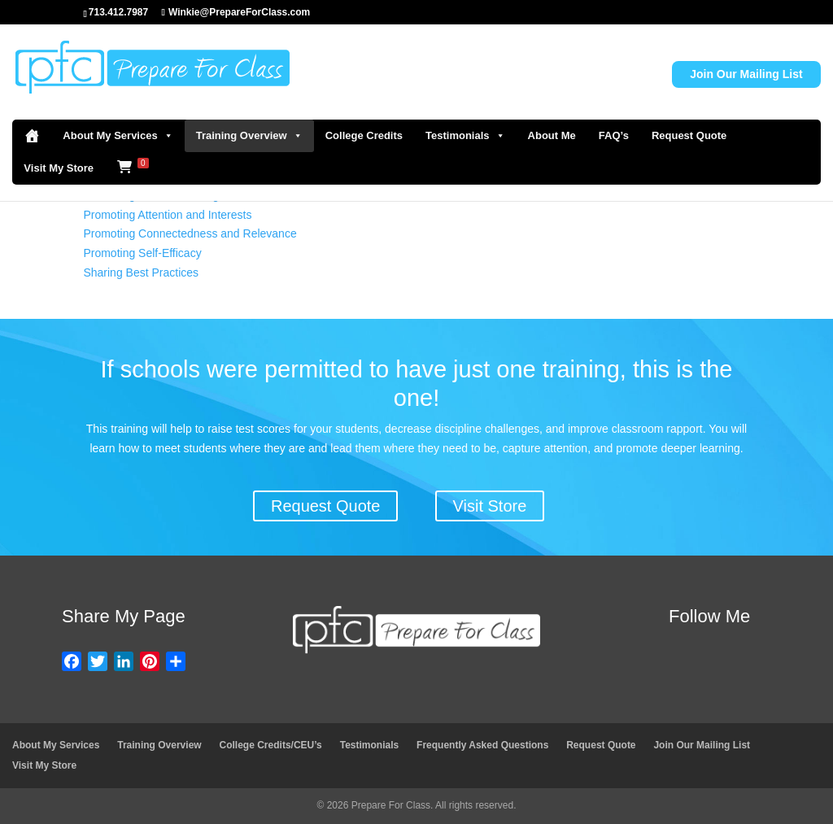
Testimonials (465, 136)
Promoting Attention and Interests (167, 214)
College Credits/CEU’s (271, 745)
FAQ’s (614, 135)
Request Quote (689, 135)
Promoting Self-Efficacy (142, 252)
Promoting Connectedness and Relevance (189, 233)
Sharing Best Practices (140, 272)
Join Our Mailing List (746, 74)
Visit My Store (59, 168)
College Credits (364, 135)
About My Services (117, 136)
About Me (552, 135)
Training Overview (249, 136)
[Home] (31, 136)
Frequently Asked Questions (482, 745)
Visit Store (490, 506)
